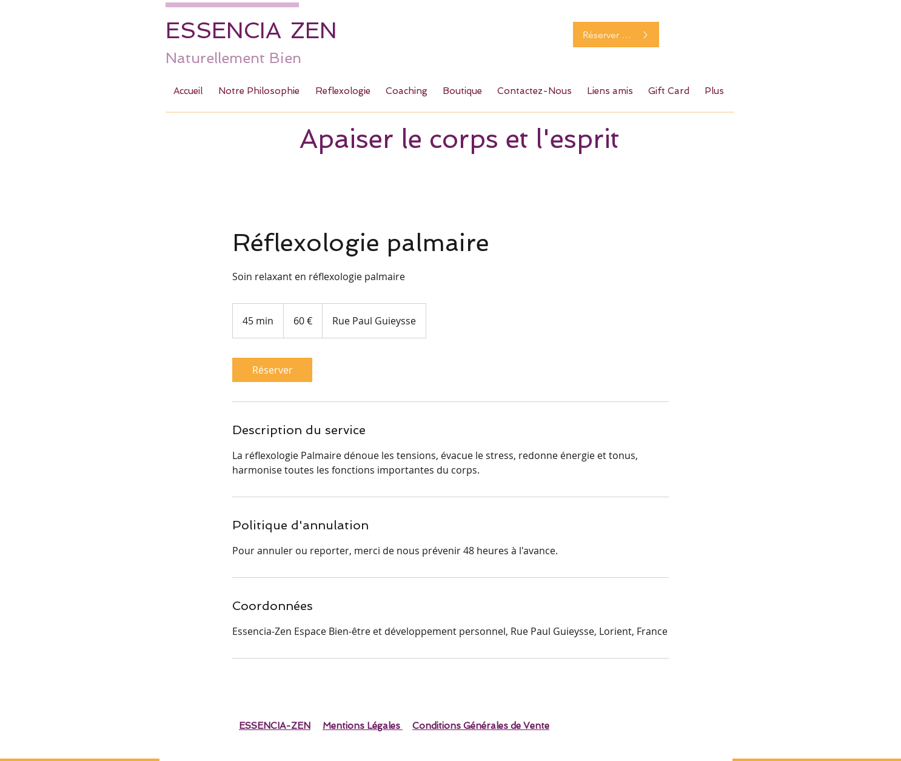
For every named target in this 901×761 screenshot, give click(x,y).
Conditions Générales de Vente (480, 725)
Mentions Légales (363, 725)
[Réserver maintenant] (616, 34)
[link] (272, 370)
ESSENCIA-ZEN (274, 725)
